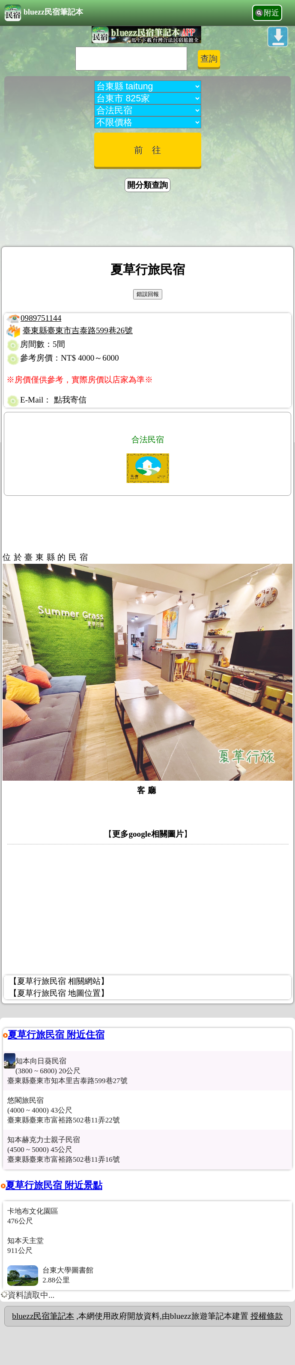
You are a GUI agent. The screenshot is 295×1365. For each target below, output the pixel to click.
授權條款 (266, 1316)
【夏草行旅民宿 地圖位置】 (59, 993)
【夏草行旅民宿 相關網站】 (59, 981)
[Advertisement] (147, 220)
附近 (271, 13)
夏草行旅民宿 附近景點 (54, 1185)
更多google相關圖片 (147, 833)
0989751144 (41, 318)
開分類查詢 (147, 185)
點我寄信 (70, 399)
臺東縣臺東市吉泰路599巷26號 (78, 330)
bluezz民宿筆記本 (43, 12)
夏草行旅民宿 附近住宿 (56, 1034)
